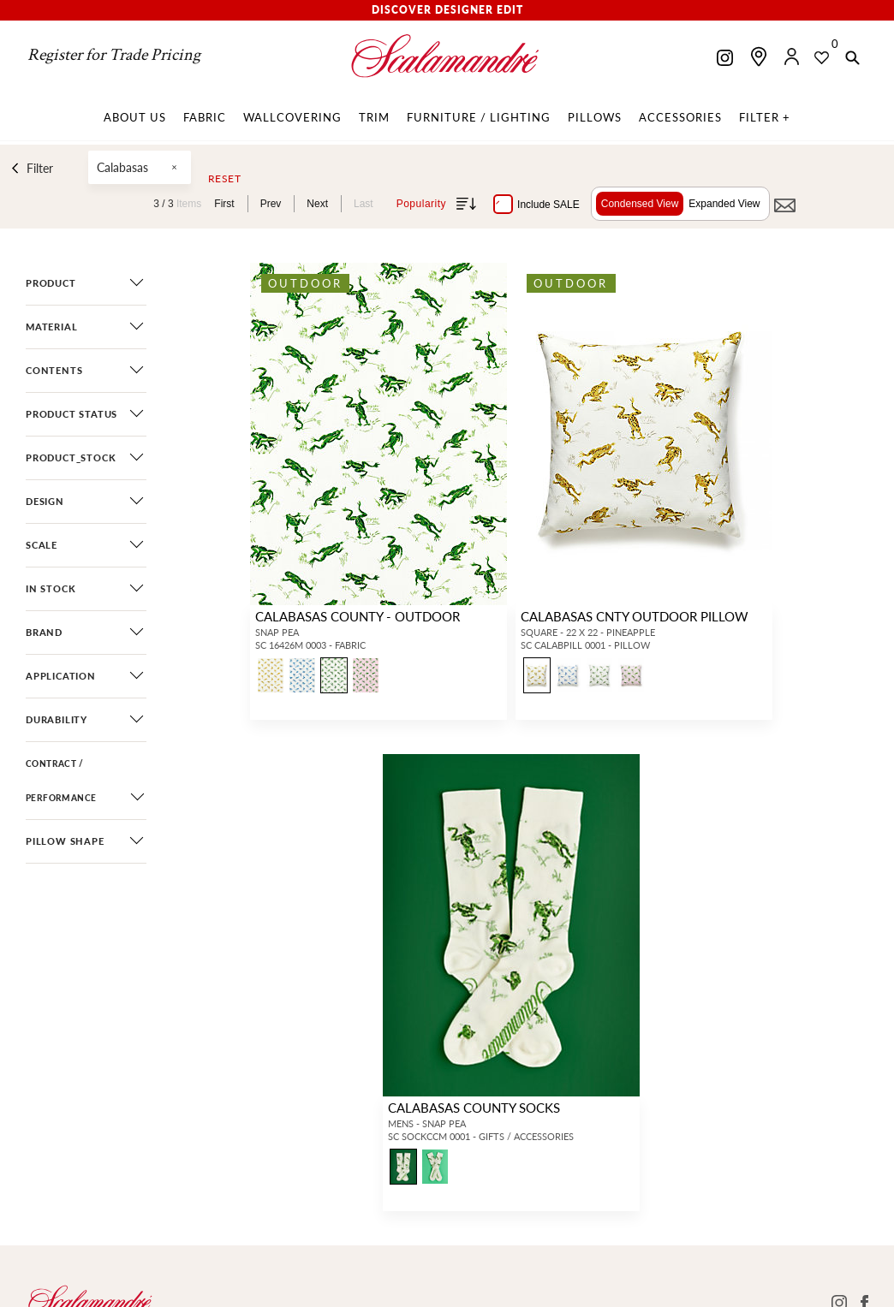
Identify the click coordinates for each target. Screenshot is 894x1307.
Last (363, 204)
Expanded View (724, 204)
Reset (224, 179)
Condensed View (640, 204)
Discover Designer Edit (447, 10)
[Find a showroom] (758, 56)
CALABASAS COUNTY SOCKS (474, 1107)
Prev (271, 204)
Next (317, 204)
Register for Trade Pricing (113, 55)
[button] (852, 59)
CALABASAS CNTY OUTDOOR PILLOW (634, 616)
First (224, 204)
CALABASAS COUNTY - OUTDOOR (357, 616)
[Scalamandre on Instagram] (725, 59)
